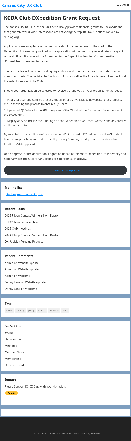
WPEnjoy (95, 433)
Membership (13, 359)
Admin (9, 263)
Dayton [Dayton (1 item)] (9, 310)
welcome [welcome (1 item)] (54, 310)
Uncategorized (14, 365)
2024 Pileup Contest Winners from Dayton (32, 235)
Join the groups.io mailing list (24, 194)
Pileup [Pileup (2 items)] (31, 310)
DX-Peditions (13, 326)
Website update (28, 263)
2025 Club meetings (18, 228)
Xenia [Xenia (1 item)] (65, 310)
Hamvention (13, 339)
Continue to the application (65, 170)
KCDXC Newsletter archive (22, 222)
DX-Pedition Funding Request (24, 241)
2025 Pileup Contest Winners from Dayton (32, 215)
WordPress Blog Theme (74, 433)
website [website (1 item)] (42, 310)
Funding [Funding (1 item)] (20, 310)
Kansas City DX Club (21, 5)
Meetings (11, 346)
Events (9, 333)
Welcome (24, 276)
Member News (14, 352)
